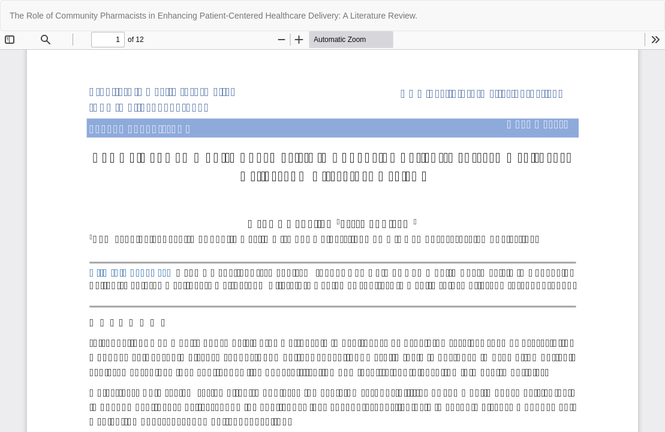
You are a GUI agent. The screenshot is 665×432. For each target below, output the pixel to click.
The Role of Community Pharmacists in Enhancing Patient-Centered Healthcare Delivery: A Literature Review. (213, 15)
